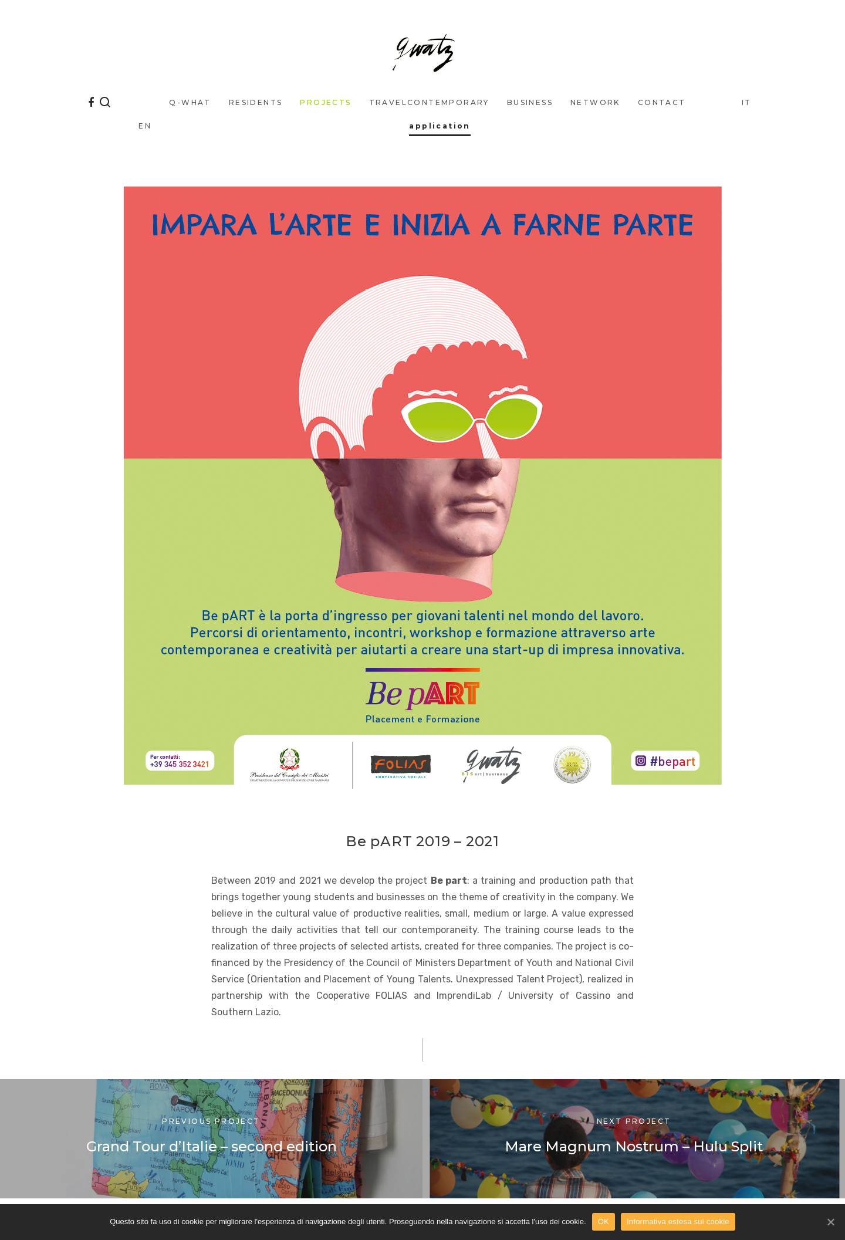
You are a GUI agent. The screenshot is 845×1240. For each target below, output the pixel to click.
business (530, 102)
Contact (662, 102)
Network (595, 102)
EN (144, 125)
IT (747, 102)
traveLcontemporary (429, 102)
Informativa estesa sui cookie (678, 1221)
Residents (256, 102)
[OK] (830, 1222)
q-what (190, 102)
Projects (325, 102)
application (439, 125)
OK (603, 1221)
